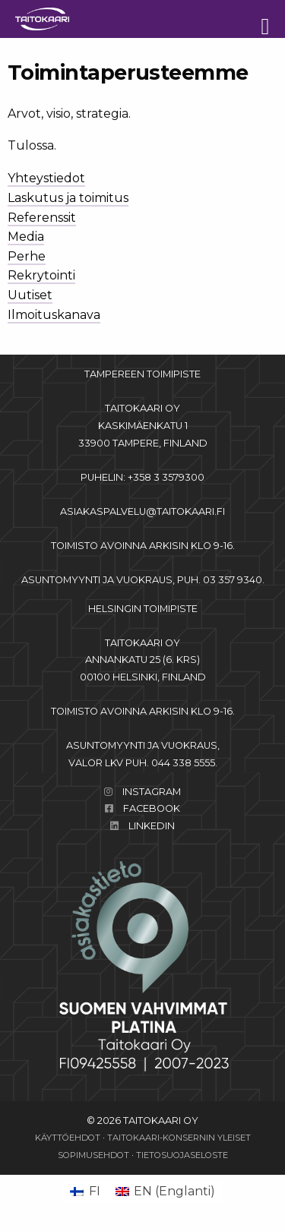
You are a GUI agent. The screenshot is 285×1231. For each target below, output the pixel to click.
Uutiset (30, 295)
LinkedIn (151, 826)
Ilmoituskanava (54, 315)
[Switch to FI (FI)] (84, 1191)
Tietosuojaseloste (182, 1155)
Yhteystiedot (46, 178)
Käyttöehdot (67, 1137)
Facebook (151, 808)
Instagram (151, 791)
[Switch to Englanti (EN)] (165, 1191)
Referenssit (42, 217)
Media (26, 236)
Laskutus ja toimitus (68, 198)
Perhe (27, 256)
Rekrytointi (41, 275)
